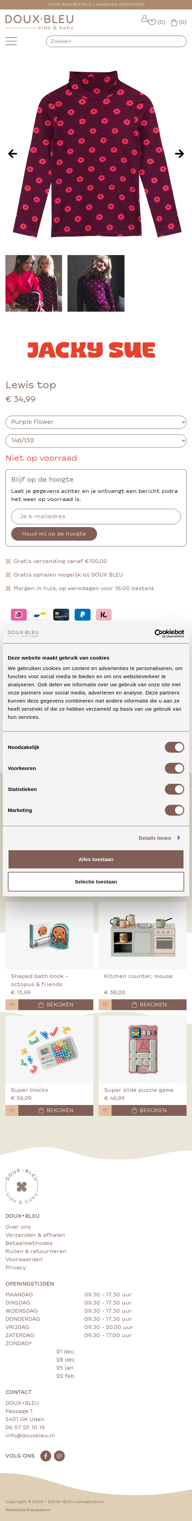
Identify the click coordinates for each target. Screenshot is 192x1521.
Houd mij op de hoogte (54, 533)
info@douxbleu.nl (30, 1435)
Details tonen (155, 837)
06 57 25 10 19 (25, 1427)
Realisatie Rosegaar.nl (27, 1510)
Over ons (18, 1227)
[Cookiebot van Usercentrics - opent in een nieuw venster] (154, 633)
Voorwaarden (24, 1259)
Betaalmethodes (29, 1243)
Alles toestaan (95, 859)
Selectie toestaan (96, 881)
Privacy (15, 1267)
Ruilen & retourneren (35, 1251)
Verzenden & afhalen (35, 1235)
